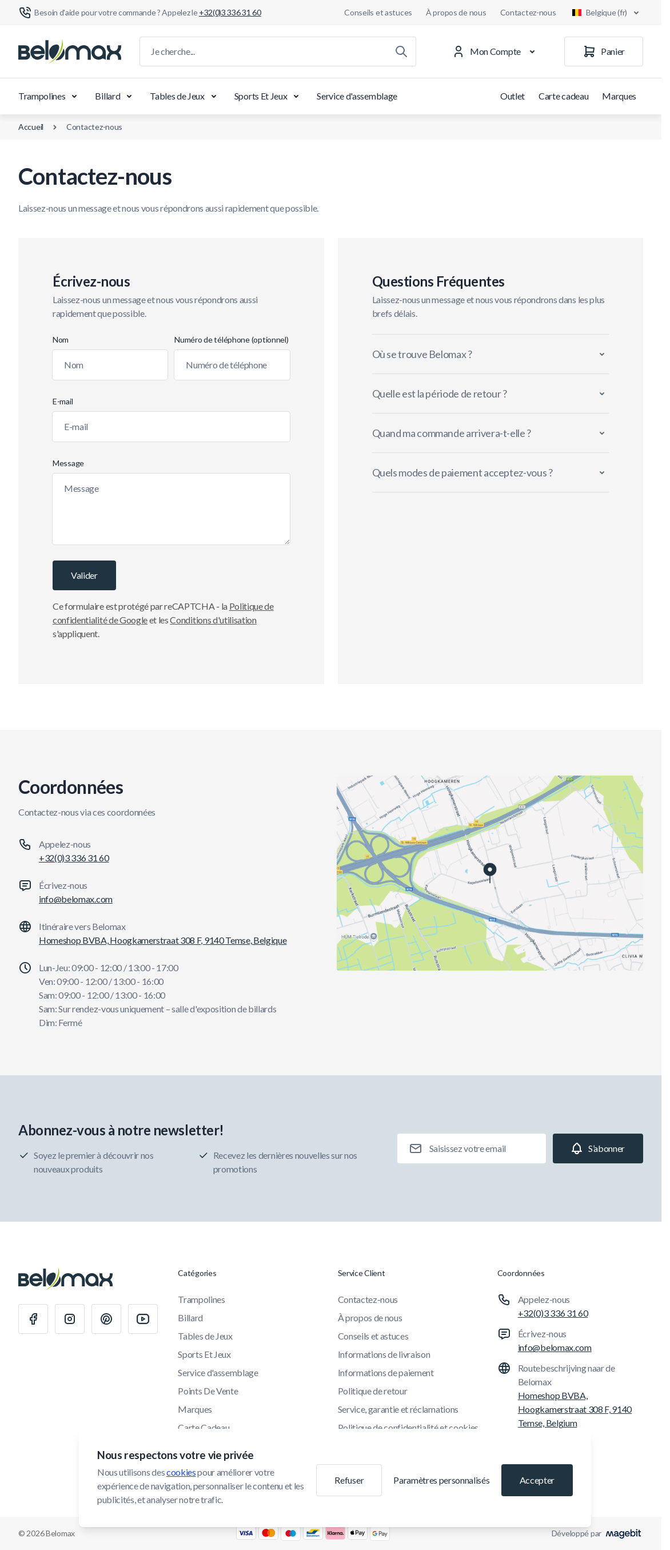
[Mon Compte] (495, 51)
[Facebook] (33, 1319)
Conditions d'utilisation (213, 619)
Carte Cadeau (203, 1427)
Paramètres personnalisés (441, 1480)
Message (68, 463)
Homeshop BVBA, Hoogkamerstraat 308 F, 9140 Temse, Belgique (162, 940)
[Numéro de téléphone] (231, 365)
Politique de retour (373, 1390)
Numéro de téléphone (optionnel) (231, 339)
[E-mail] (171, 427)
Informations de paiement (386, 1372)
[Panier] (603, 51)
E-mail (63, 401)
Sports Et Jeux (269, 96)
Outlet (512, 95)
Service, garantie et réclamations (398, 1409)
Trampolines (49, 96)
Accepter (537, 1480)
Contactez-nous (528, 12)
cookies (181, 1471)
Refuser (349, 1480)
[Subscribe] (598, 1148)
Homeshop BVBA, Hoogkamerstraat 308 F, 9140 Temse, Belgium (575, 1409)
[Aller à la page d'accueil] (69, 51)
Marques (619, 95)
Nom (61, 339)
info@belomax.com (76, 898)
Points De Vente (208, 1390)
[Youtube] (143, 1319)
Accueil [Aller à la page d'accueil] (30, 127)
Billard (115, 96)
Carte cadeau (563, 95)
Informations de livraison (384, 1354)
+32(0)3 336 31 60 (74, 857)
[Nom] (110, 365)
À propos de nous (456, 12)
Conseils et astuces (378, 12)
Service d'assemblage (357, 95)
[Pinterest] (106, 1319)
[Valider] (84, 575)
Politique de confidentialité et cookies (408, 1427)
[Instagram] (70, 1319)
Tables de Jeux (185, 96)
